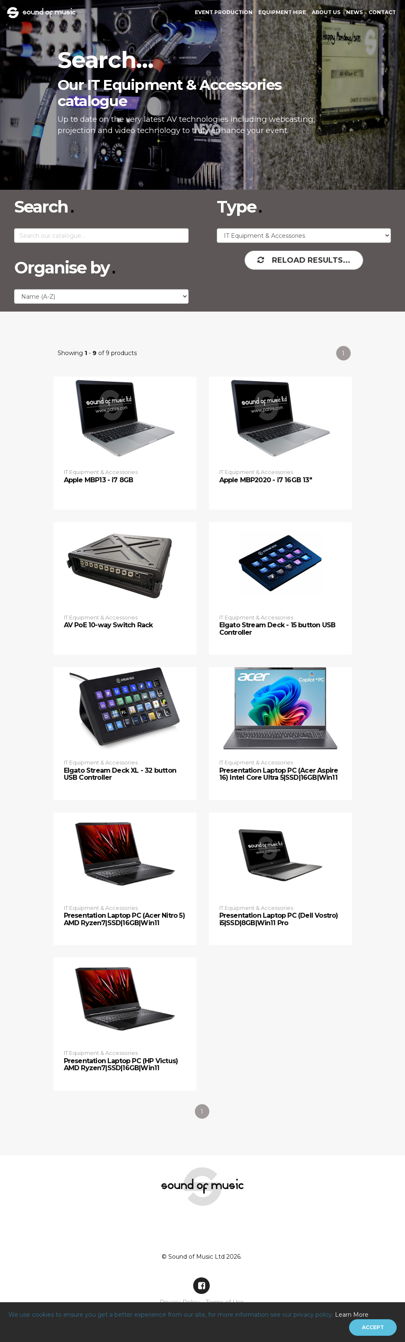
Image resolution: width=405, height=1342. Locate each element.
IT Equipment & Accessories (101, 472)
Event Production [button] (223, 12)
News (354, 12)
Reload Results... (303, 260)
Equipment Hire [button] (282, 12)
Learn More (352, 1314)
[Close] (373, 1327)
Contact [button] (382, 12)
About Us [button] (326, 12)
